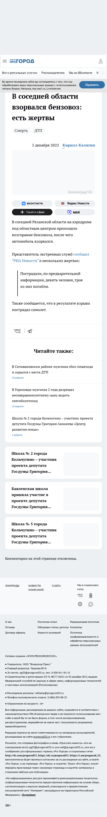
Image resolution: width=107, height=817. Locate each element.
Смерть (21, 130)
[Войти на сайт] (100, 61)
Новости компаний (49, 632)
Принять (92, 85)
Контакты (76, 627)
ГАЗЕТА (56, 585)
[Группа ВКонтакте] (32, 203)
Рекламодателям (53, 73)
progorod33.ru (41, 736)
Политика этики (47, 621)
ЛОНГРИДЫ (12, 585)
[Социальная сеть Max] (75, 212)
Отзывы (10, 627)
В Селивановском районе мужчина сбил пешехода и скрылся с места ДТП (53, 372)
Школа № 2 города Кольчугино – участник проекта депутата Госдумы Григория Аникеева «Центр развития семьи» (53, 427)
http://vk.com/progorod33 (21, 755)
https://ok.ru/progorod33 (53, 755)
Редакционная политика (84, 621)
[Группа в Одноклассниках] (90, 595)
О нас (8, 621)
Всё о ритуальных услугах (19, 73)
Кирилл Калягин (78, 145)
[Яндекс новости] (75, 203)
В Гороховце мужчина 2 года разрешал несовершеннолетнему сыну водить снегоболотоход (53, 398)
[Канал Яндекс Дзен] (32, 212)
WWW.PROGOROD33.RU (41, 656)
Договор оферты (15, 632)
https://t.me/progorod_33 (85, 755)
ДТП (38, 130)
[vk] (18, 331)
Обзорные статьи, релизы (53, 627)
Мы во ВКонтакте (80, 73)
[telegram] (31, 331)
